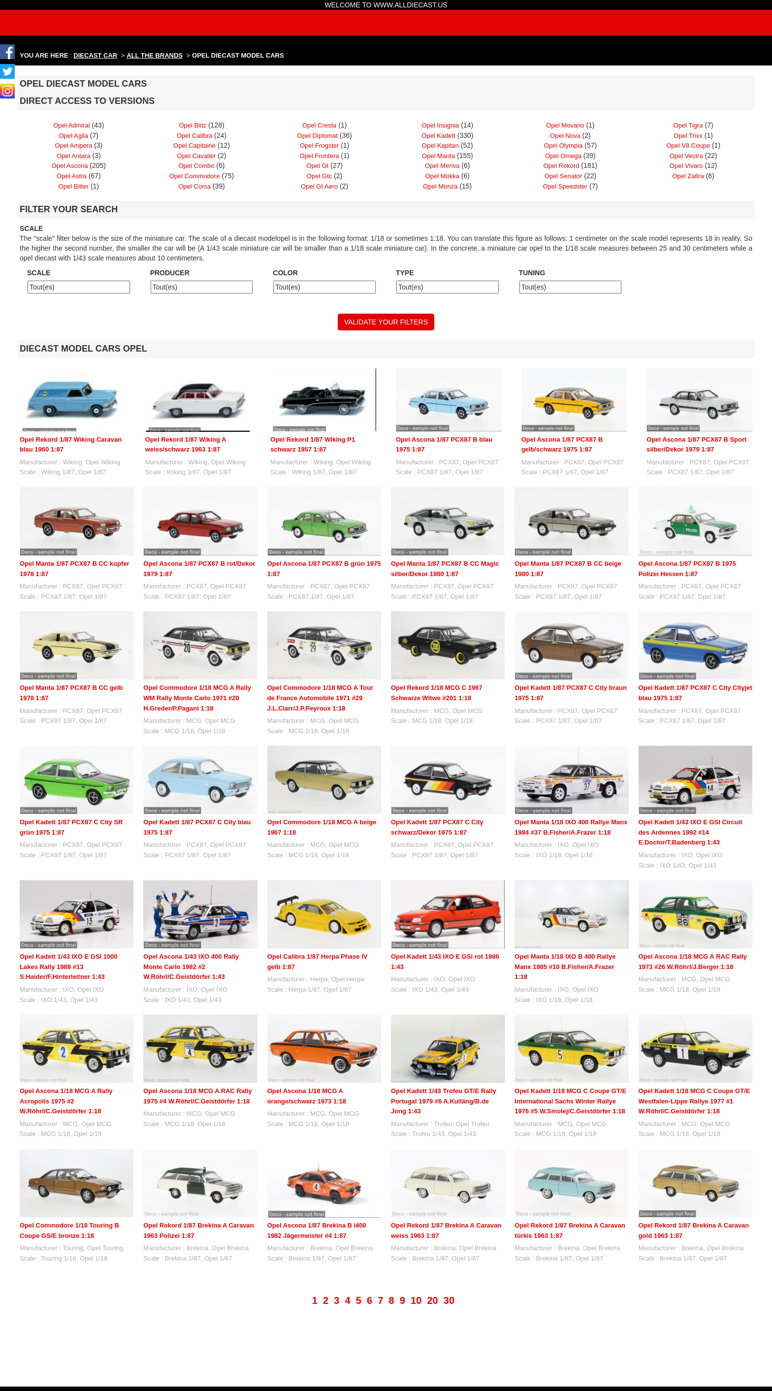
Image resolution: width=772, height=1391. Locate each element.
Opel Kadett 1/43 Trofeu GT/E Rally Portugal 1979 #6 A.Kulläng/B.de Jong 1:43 (443, 1101)
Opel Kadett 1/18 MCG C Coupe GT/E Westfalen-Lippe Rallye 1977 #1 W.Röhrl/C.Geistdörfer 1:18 (694, 1101)
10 (416, 1300)
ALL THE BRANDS (155, 55)
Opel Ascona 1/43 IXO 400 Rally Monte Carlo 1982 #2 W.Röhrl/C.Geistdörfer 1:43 (191, 966)
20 (432, 1300)
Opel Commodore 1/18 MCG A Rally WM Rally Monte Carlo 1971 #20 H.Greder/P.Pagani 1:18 (197, 698)
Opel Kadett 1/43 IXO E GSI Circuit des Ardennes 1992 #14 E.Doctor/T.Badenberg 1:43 (690, 832)
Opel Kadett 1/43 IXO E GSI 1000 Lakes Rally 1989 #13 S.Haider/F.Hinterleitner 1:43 (69, 966)
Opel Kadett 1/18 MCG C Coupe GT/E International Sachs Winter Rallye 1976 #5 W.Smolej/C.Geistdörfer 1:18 (570, 1101)
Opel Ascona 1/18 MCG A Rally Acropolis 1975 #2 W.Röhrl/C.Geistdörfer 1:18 (66, 1101)
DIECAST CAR (95, 55)
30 (449, 1300)
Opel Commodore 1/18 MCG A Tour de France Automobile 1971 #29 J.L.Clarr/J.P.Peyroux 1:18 (320, 698)
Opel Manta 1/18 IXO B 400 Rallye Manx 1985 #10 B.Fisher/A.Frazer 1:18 (565, 966)
